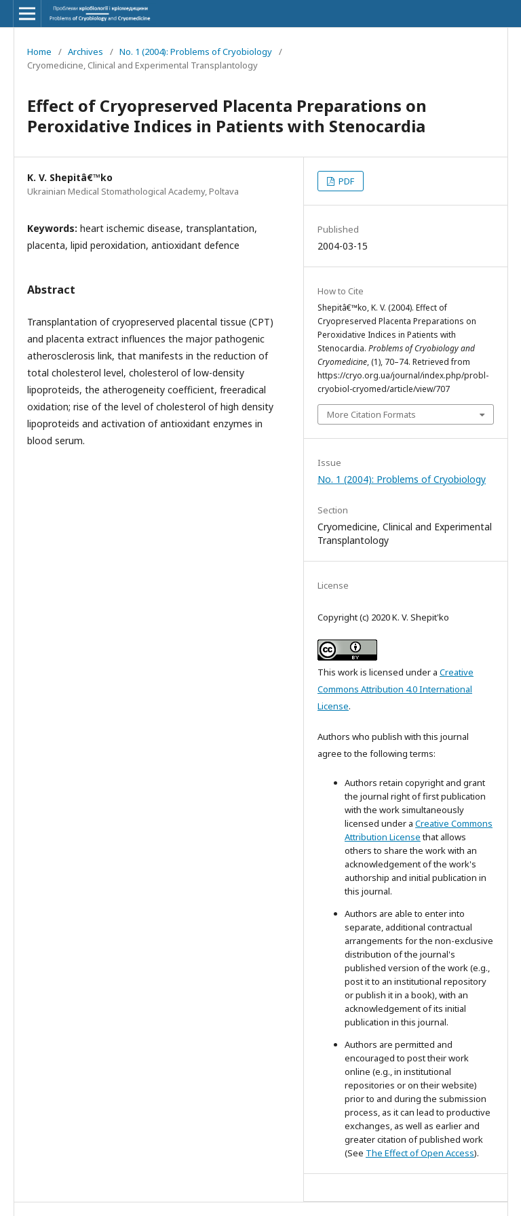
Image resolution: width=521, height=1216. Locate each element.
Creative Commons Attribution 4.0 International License (395, 689)
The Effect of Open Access (420, 1153)
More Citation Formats (371, 414)
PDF (345, 181)
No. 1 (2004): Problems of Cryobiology (195, 51)
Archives (85, 51)
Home (39, 51)
